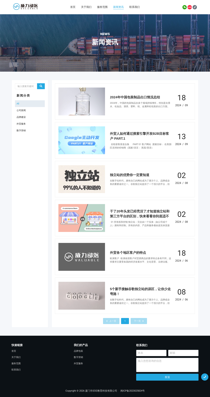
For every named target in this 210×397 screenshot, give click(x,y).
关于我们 (86, 7)
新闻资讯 (118, 7)
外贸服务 (78, 363)
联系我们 (134, 7)
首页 (72, 7)
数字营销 (78, 357)
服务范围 (102, 7)
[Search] (26, 86)
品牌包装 (78, 351)
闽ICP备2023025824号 (132, 390)
